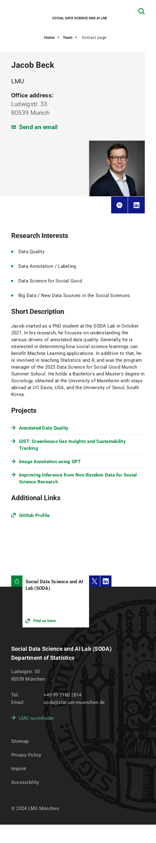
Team (67, 37)
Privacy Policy (26, 755)
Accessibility (25, 782)
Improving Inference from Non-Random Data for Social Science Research (78, 478)
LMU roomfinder (36, 718)
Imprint (18, 768)
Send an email (38, 127)
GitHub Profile (34, 515)
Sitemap (20, 741)
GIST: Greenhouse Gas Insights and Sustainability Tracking (72, 445)
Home (49, 37)
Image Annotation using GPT (50, 461)
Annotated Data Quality (44, 428)
